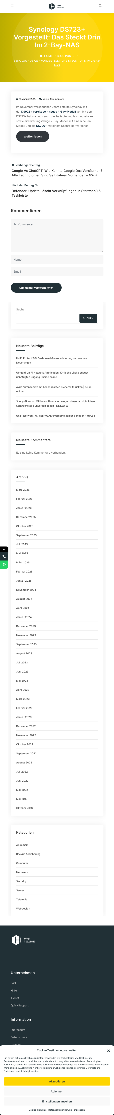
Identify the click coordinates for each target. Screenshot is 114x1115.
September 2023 (26, 644)
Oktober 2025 (24, 526)
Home (46, 56)
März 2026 (23, 489)
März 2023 (23, 698)
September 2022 (26, 753)
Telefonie (21, 899)
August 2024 (24, 598)
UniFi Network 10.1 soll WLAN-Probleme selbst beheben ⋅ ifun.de (55, 415)
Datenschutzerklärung (60, 1109)
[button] (108, 1050)
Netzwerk (22, 872)
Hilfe (14, 990)
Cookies (16, 1044)
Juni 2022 (22, 780)
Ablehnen (57, 1091)
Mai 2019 (21, 798)
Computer (22, 863)
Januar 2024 (24, 617)
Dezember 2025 (26, 516)
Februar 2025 (24, 571)
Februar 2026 (24, 498)
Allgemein (22, 844)
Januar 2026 (24, 507)
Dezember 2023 (26, 626)
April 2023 (22, 689)
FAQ (13, 983)
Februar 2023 (24, 707)
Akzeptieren (57, 1081)
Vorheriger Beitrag (57, 170)
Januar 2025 (23, 580)
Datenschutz (19, 1037)
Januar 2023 (24, 717)
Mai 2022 (22, 789)
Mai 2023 (22, 680)
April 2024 (22, 607)
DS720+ (41, 125)
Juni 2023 (22, 671)
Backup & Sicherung (28, 853)
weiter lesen (33, 136)
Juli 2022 (22, 771)
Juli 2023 (22, 662)
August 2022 (24, 762)
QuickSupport (20, 1005)
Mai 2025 (22, 553)
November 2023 (26, 635)
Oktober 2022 (24, 744)
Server (20, 890)
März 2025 (22, 562)
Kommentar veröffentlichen (36, 287)
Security (21, 881)
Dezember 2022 (26, 726)
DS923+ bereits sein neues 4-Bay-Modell (48, 111)
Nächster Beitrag (57, 190)
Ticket (15, 998)
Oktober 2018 (24, 807)
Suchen (21, 309)
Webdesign (23, 908)
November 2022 (26, 735)
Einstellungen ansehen (57, 1101)
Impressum (79, 1109)
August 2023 (24, 653)
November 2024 (26, 589)
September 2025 (26, 535)
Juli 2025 (22, 544)
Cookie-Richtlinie (38, 1109)
